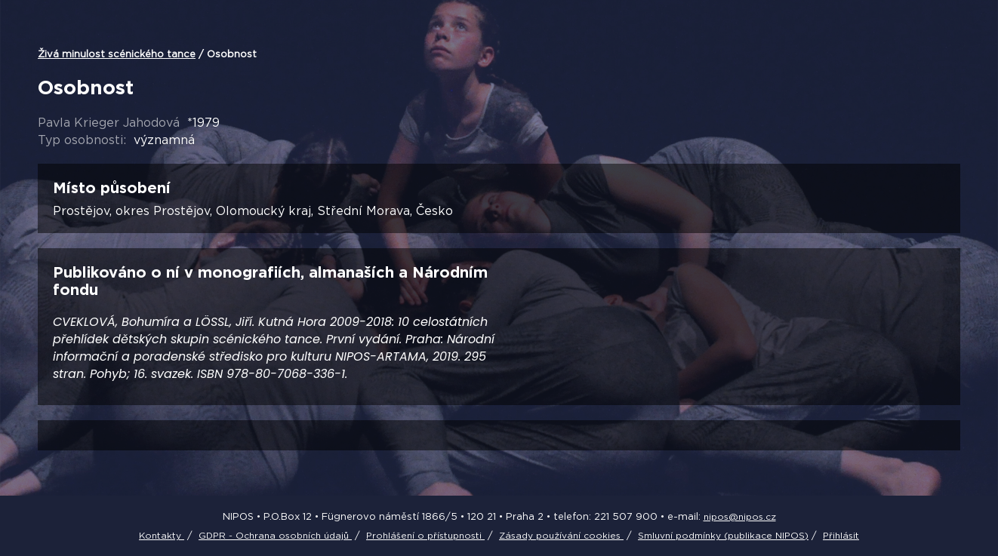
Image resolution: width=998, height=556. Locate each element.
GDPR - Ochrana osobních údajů (275, 535)
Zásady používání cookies (561, 535)
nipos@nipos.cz (740, 516)
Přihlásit (841, 535)
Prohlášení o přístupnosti (425, 535)
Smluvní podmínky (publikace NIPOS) (723, 535)
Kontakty (161, 535)
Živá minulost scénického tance (117, 53)
